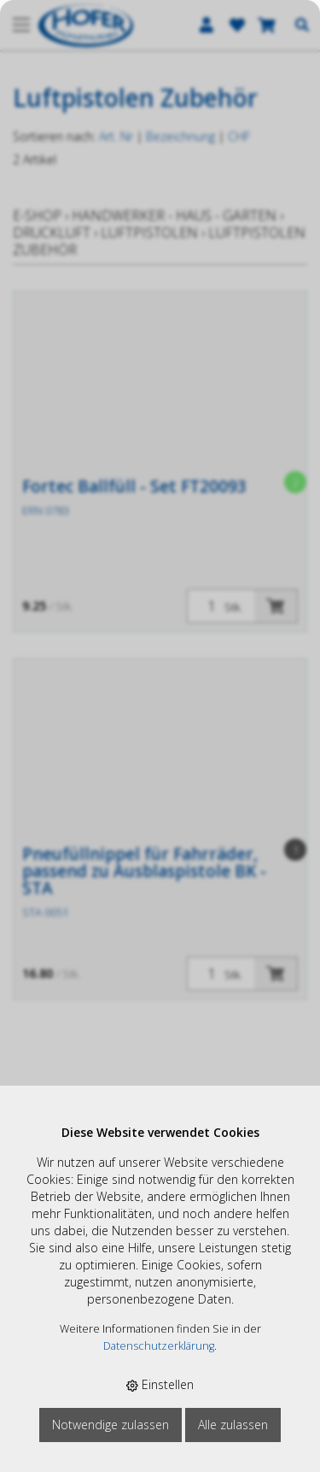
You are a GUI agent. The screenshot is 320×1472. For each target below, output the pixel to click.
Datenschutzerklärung (158, 1346)
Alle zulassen (233, 1424)
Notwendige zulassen (110, 1424)
